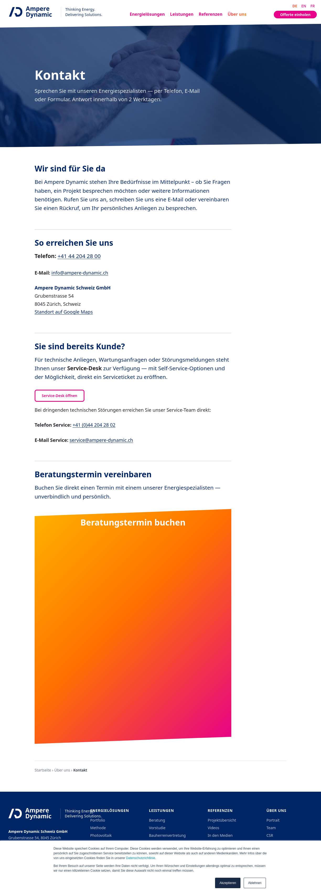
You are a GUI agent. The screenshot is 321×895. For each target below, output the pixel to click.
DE (294, 5)
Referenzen (210, 14)
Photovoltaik (101, 835)
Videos (213, 827)
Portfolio (97, 820)
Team (271, 827)
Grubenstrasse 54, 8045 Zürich (34, 837)
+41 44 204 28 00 (78, 256)
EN (303, 5)
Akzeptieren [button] (228, 883)
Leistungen (182, 14)
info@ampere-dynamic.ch (79, 273)
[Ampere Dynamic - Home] (53, 12)
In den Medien (220, 835)
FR (313, 5)
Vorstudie (157, 827)
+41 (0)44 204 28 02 (94, 425)
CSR (269, 835)
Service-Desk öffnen (59, 395)
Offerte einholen (295, 14)
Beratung (157, 820)
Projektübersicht (222, 820)
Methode (98, 827)
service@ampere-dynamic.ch (101, 440)
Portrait (273, 820)
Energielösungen (147, 14)
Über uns (237, 14)
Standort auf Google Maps (64, 312)
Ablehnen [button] (254, 883)
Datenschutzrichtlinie (140, 858)
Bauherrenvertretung (167, 835)
